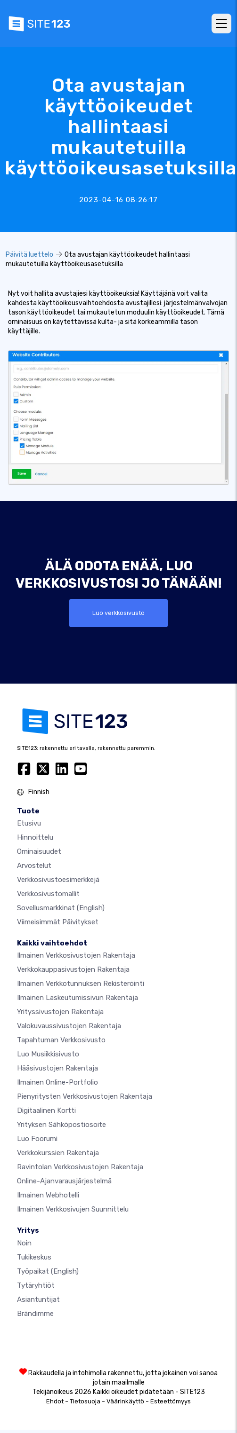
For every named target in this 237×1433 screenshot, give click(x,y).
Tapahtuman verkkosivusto (61, 1040)
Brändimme (35, 1313)
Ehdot (55, 1401)
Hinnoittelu (35, 837)
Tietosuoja (85, 1401)
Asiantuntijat (38, 1299)
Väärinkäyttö (125, 1401)
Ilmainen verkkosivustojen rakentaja (76, 955)
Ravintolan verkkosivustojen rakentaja (80, 1167)
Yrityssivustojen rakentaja (60, 1012)
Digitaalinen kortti (46, 1110)
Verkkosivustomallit (48, 894)
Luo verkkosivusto (118, 612)
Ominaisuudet (39, 851)
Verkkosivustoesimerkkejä (58, 879)
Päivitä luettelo (29, 255)
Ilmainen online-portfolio (57, 1082)
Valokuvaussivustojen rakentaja (69, 1026)
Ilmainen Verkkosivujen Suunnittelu (73, 1209)
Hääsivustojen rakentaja (57, 1068)
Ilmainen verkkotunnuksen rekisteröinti (80, 983)
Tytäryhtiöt (36, 1285)
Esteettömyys (170, 1401)
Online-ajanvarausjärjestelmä (64, 1181)
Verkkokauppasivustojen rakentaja (73, 969)
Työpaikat (48, 1271)
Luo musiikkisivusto (48, 1054)
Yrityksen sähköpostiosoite (61, 1124)
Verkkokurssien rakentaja (58, 1153)
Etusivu (29, 823)
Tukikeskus (34, 1257)
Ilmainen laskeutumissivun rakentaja (77, 997)
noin (24, 1243)
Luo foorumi (37, 1138)
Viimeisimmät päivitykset (57, 922)
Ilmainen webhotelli (48, 1195)
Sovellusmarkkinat (61, 908)
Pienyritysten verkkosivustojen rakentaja (84, 1096)
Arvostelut (34, 865)
